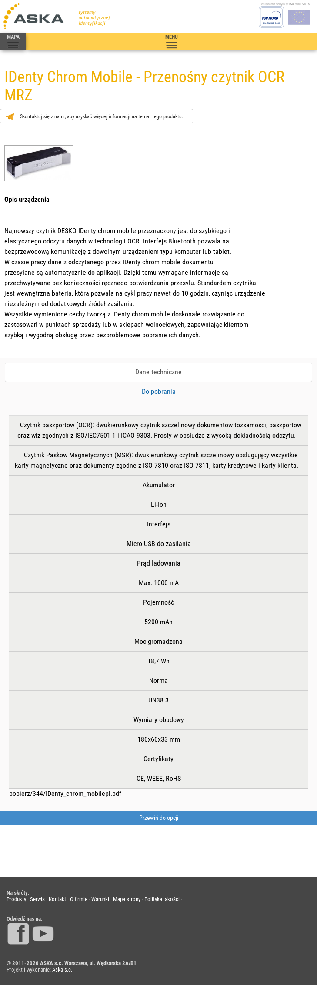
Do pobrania (159, 391)
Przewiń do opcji (158, 817)
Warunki (100, 899)
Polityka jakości (162, 899)
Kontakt (57, 899)
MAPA (13, 42)
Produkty (16, 899)
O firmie (78, 899)
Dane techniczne (158, 372)
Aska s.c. (62, 969)
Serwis (37, 899)
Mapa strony (126, 899)
